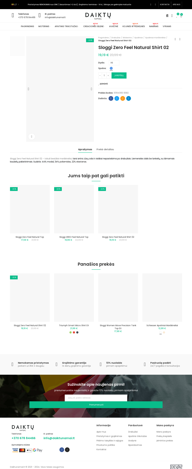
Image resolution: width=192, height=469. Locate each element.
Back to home (176, 39)
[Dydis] (114, 62)
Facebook (110, 98)
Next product (180, 39)
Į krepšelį (119, 75)
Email (122, 98)
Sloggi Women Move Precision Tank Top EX (118, 329)
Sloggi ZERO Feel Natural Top (73, 237)
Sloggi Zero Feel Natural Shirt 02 (118, 237)
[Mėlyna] (111, 68)
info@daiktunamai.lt (55, 17)
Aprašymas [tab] (85, 149)
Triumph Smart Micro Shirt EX (74, 327)
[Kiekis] (104, 75)
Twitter (116, 98)
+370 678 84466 (26, 17)
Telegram (128, 98)
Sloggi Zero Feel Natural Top (30, 237)
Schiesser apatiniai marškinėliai (162, 327)
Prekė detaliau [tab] (105, 149)
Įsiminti (104, 83)
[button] (164, 4)
